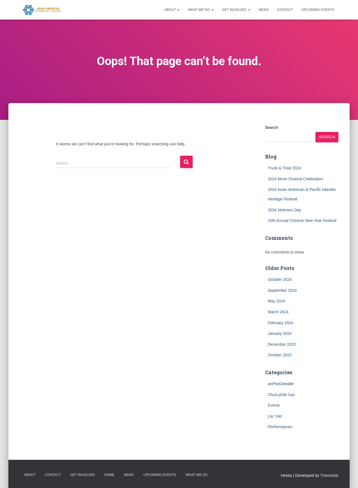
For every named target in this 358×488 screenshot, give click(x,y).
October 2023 (280, 355)
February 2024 (280, 323)
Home (109, 475)
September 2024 (282, 290)
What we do (201, 10)
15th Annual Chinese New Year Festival (302, 220)
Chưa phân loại (281, 394)
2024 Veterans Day (284, 210)
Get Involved (236, 10)
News (264, 10)
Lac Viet (275, 416)
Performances (280, 427)
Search (271, 127)
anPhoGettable (281, 384)
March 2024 (278, 312)
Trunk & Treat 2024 (284, 168)
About (172, 10)
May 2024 (276, 301)
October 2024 (280, 279)
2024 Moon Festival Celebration (295, 179)
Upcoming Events (318, 10)
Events (274, 405)
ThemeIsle (329, 475)
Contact (285, 10)
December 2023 (282, 344)
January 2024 (280, 333)
